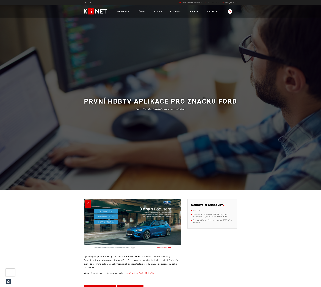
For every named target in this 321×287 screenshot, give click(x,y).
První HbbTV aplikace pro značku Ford (169, 109)
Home (138, 109)
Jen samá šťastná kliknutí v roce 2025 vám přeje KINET (211, 221)
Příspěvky (147, 109)
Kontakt (212, 11)
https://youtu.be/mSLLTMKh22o (139, 273)
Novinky (194, 11)
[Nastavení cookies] (8, 281)
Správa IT (123, 11)
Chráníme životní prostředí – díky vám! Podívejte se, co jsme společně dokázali (210, 215)
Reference (175, 11)
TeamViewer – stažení (190, 2)
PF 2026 (197, 210)
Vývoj (141, 11)
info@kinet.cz (230, 2)
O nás (158, 11)
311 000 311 (212, 2)
